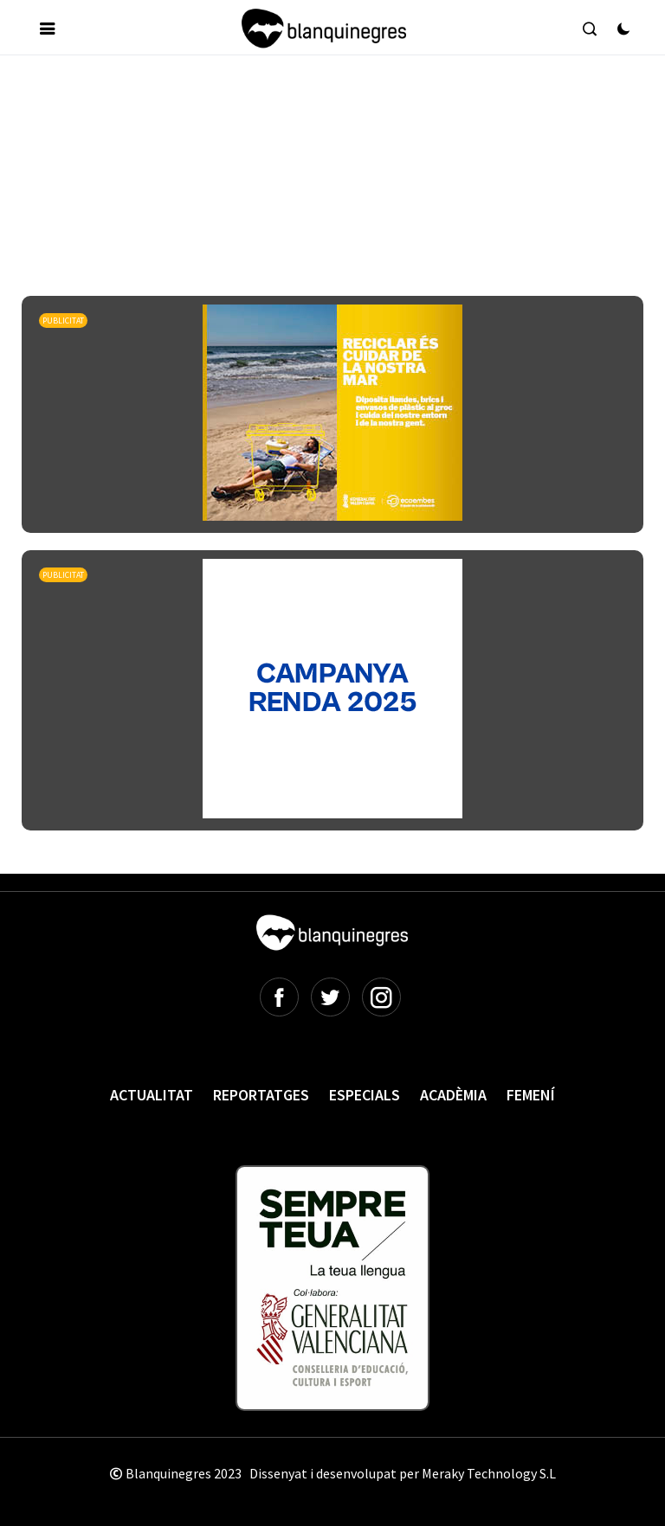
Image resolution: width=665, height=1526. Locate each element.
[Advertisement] (337, 120)
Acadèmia (453, 1095)
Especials (364, 1095)
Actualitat (151, 1095)
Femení (531, 1095)
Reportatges (261, 1095)
